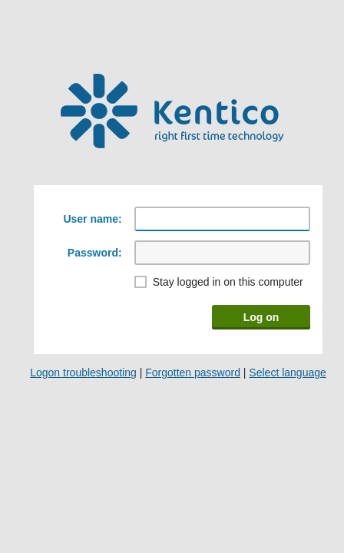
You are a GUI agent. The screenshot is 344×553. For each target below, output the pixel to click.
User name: (92, 219)
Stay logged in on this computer (228, 282)
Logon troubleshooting (83, 372)
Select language (287, 372)
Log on (261, 317)
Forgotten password (192, 372)
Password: (95, 253)
